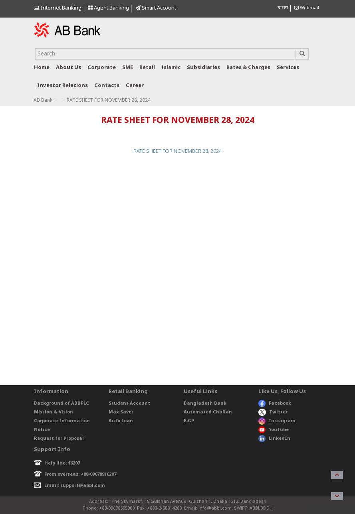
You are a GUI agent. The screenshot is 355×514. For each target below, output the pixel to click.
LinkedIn (274, 438)
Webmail (306, 8)
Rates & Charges (248, 67)
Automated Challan (208, 412)
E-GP (189, 421)
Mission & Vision (53, 412)
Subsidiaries (203, 67)
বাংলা (283, 8)
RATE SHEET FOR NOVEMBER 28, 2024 (177, 151)
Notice (42, 430)
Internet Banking (57, 8)
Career (135, 85)
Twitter (273, 412)
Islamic (170, 67)
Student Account (129, 403)
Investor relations (62, 85)
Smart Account (155, 8)
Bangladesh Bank (205, 403)
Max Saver (121, 412)
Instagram (277, 421)
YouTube (273, 430)
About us (68, 67)
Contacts (106, 85)
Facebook (274, 403)
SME (127, 67)
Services (288, 67)
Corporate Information (62, 421)
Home (42, 67)
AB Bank (43, 100)
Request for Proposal (59, 438)
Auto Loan (121, 421)
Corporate (101, 67)
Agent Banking (108, 8)
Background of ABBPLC (61, 403)
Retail (147, 67)
